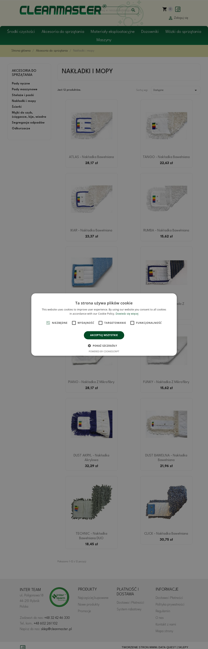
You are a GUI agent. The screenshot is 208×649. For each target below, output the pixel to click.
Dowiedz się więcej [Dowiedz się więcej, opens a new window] (127, 313)
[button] (104, 346)
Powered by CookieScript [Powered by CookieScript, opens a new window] (104, 351)
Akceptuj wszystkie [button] (104, 335)
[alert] (104, 324)
